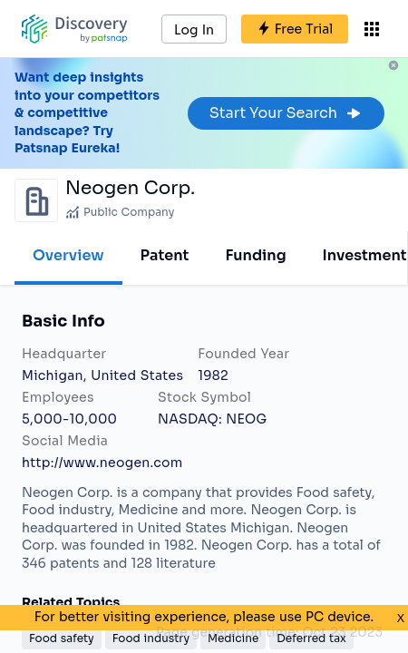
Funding (255, 255)
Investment (365, 255)
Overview (68, 255)
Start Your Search (286, 112)
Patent (165, 255)
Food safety (61, 638)
